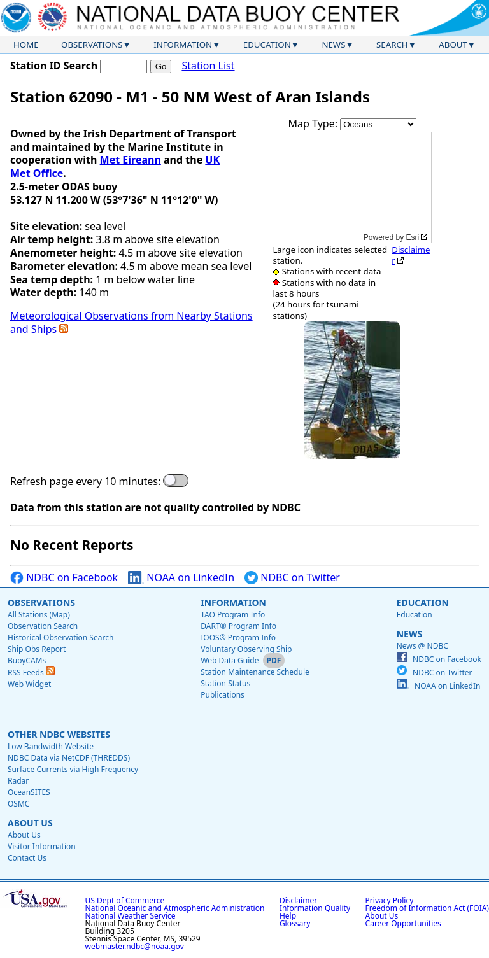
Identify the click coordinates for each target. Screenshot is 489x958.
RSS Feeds (31, 672)
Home (26, 44)
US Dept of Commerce (125, 900)
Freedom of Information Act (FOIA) (427, 908)
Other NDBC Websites (59, 734)
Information (182, 44)
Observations (91, 44)
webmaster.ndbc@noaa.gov (134, 946)
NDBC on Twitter (292, 577)
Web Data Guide (230, 660)
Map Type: (314, 123)
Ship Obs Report (37, 649)
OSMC (18, 803)
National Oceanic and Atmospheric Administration (175, 908)
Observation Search (43, 626)
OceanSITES (29, 792)
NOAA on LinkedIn (181, 577)
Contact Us (27, 857)
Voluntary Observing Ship (246, 649)
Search (392, 44)
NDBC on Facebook (64, 577)
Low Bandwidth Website (51, 746)
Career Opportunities (403, 923)
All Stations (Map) (39, 614)
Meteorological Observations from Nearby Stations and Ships (131, 322)
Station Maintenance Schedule (255, 671)
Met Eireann (130, 160)
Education (267, 44)
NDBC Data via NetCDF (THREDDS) (69, 757)
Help (288, 915)
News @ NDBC (422, 645)
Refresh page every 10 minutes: (85, 481)
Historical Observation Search (60, 637)
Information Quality (315, 908)
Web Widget (29, 684)
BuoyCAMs (27, 660)
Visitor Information (42, 846)
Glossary (295, 923)
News (333, 44)
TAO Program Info (233, 614)
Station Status (225, 683)
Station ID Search (53, 66)
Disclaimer (411, 255)
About (453, 44)
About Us (30, 823)
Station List (207, 66)
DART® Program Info (238, 626)
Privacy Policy (389, 900)
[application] (352, 187)
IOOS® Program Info (238, 637)
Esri (413, 237)
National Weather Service (130, 915)
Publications (222, 694)
